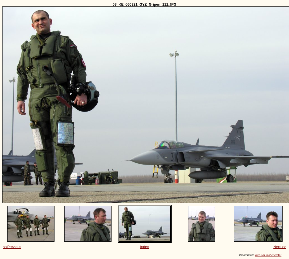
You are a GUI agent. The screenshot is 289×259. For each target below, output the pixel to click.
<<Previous (12, 247)
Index (144, 247)
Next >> (279, 247)
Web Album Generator (268, 254)
